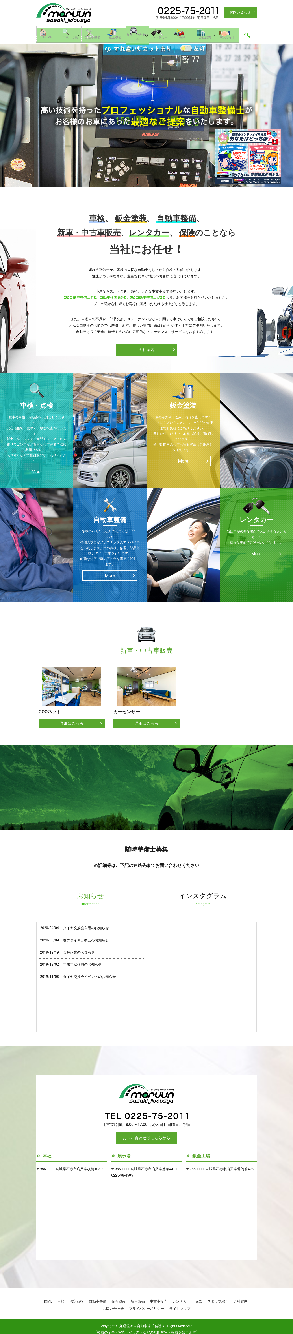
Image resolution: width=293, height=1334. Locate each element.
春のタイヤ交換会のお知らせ (86, 940)
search (247, 34)
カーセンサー (126, 711)
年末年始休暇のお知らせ (82, 964)
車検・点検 (70, 38)
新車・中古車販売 (137, 38)
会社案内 (205, 38)
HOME (47, 38)
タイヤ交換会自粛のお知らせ (86, 928)
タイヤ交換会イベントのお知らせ (89, 977)
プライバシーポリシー (146, 1309)
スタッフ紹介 (217, 1301)
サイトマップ (179, 1309)
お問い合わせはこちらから (146, 1138)
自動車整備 (92, 38)
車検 (61, 1301)
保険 (182, 38)
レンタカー (160, 38)
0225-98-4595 (122, 1175)
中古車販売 (158, 1301)
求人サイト (227, 38)
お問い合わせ (240, 12)
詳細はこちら (71, 723)
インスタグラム (203, 899)
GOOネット (50, 711)
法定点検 (77, 1301)
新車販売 (138, 1301)
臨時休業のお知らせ (79, 952)
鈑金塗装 (115, 38)
